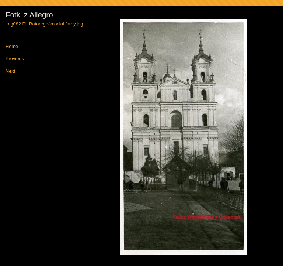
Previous (15, 59)
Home (12, 46)
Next (10, 71)
